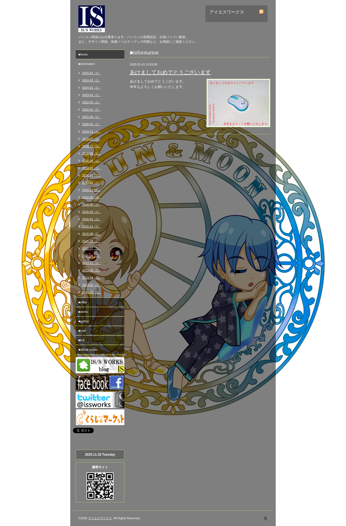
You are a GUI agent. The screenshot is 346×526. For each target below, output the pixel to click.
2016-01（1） (91, 219)
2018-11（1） (91, 146)
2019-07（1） (91, 138)
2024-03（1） (91, 80)
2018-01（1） (91, 175)
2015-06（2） (91, 255)
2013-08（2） (91, 270)
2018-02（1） (91, 168)
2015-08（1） (91, 241)
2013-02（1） (91, 292)
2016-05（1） (91, 204)
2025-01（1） (91, 73)
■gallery (83, 321)
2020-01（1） (91, 124)
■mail (82, 330)
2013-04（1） (91, 277)
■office (82, 302)
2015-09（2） (91, 233)
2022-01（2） (91, 109)
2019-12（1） (91, 131)
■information (86, 63)
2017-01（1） (91, 182)
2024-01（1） (91, 87)
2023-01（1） (91, 95)
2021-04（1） (91, 117)
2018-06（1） (91, 153)
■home (83, 54)
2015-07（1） (91, 248)
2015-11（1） (91, 226)
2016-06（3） (91, 197)
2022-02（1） (91, 102)
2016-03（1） (91, 211)
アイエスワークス (100, 518)
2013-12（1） (91, 263)
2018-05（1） (91, 160)
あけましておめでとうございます (170, 72)
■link (81, 340)
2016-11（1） (91, 190)
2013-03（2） (91, 285)
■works (83, 311)
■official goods (88, 349)
